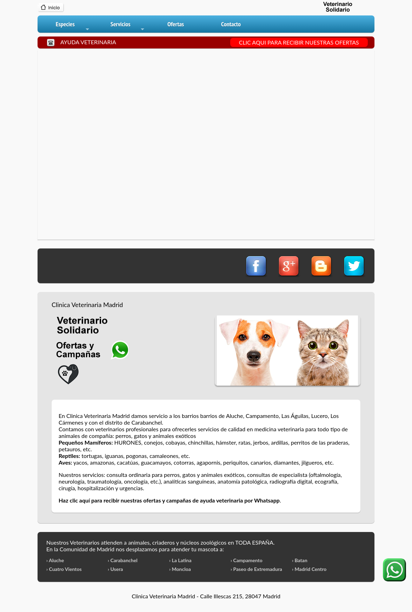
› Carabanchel (123, 560)
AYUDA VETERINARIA (88, 42)
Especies (73, 26)
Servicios (128, 26)
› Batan (299, 560)
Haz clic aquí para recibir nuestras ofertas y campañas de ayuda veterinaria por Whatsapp (169, 500)
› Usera (115, 569)
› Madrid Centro (309, 569)
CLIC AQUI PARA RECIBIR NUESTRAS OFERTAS (299, 42)
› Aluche (55, 560)
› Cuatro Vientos (64, 569)
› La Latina (180, 560)
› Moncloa (180, 569)
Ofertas (175, 24)
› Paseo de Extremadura (256, 569)
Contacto (231, 24)
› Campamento (247, 560)
